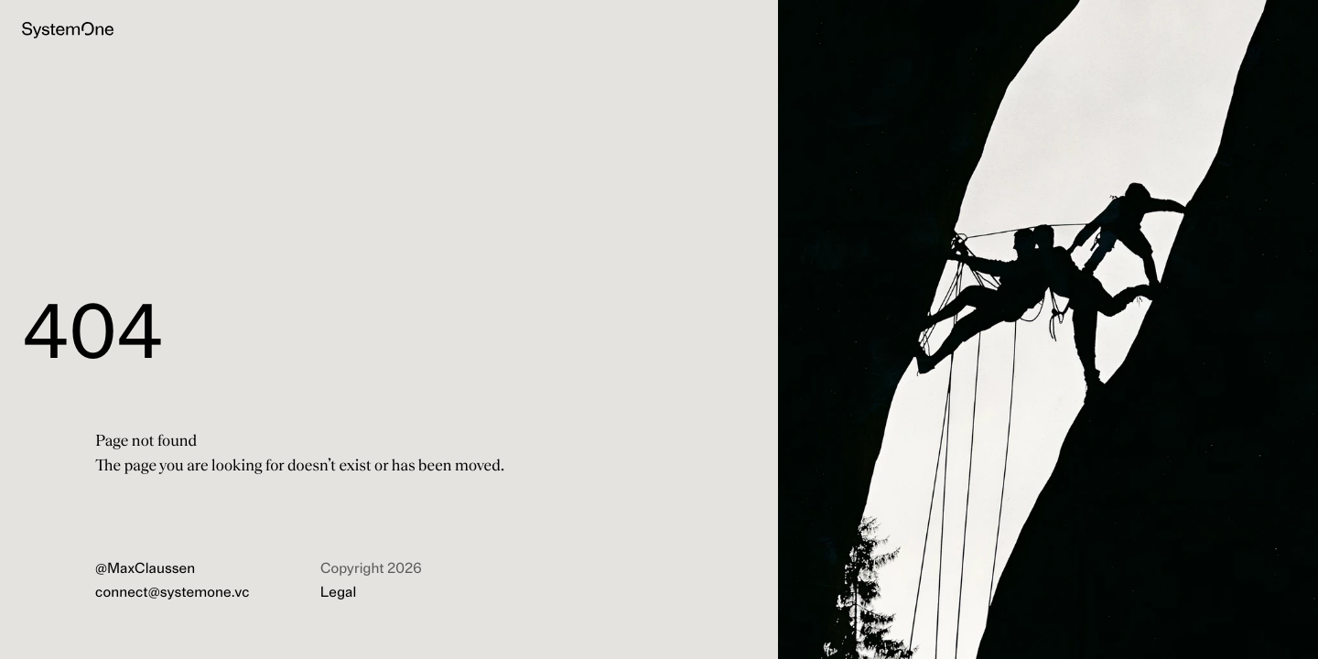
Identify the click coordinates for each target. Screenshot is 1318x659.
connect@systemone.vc (172, 593)
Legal (338, 593)
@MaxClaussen (145, 569)
